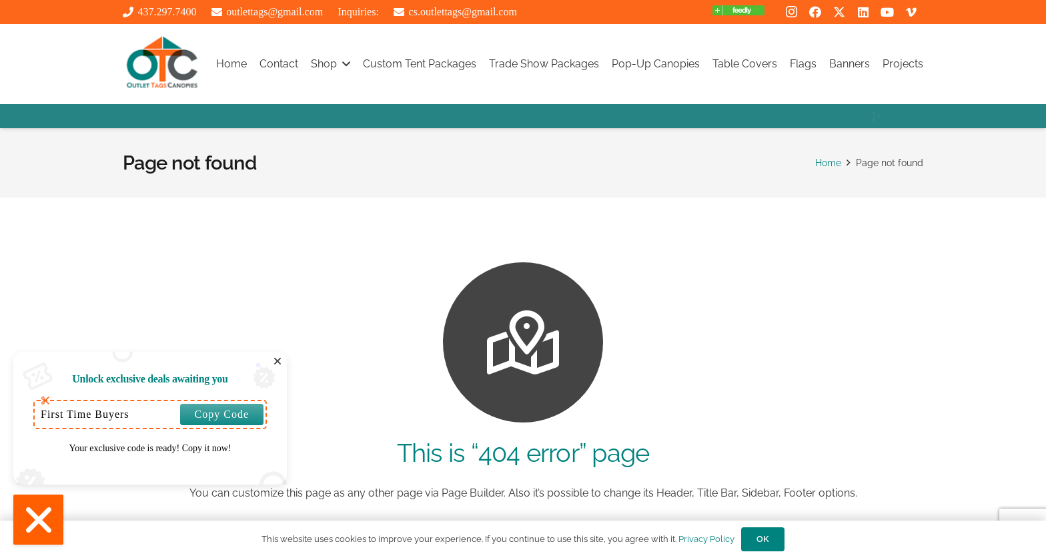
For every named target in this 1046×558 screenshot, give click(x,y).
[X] (839, 12)
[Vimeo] (911, 12)
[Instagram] (791, 12)
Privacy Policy (706, 539)
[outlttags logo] (162, 64)
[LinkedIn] (863, 12)
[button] (343, 64)
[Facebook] (815, 12)
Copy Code (222, 414)
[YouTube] (887, 12)
